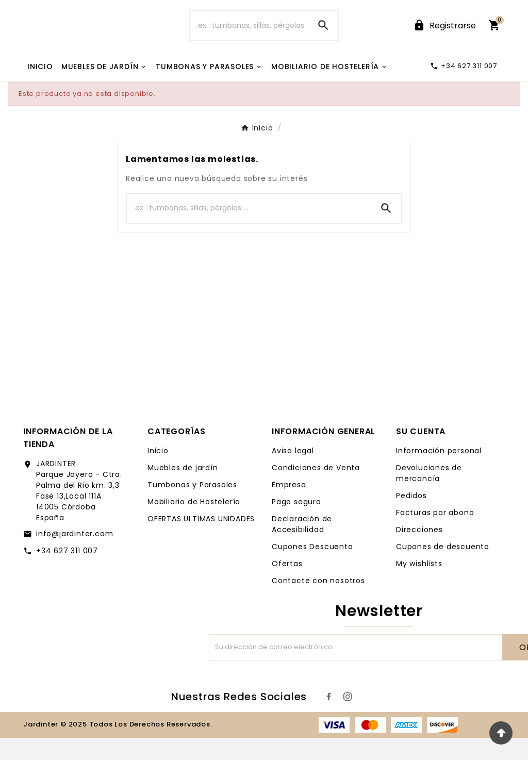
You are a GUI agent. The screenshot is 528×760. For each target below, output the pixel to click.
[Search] (323, 36)
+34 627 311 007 (67, 573)
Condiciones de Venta (316, 490)
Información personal (439, 473)
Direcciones (419, 552)
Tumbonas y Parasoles (192, 507)
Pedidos (411, 518)
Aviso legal (293, 473)
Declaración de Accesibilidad (302, 546)
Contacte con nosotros (318, 603)
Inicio (158, 473)
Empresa (289, 507)
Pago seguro (296, 524)
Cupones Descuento (312, 569)
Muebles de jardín (182, 490)
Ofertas (287, 586)
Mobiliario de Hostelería (193, 524)
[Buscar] (249, 36)
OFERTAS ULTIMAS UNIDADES (201, 541)
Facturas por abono (435, 535)
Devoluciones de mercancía (429, 495)
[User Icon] (444, 36)
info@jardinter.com (74, 556)
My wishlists (419, 586)
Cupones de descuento (442, 569)
